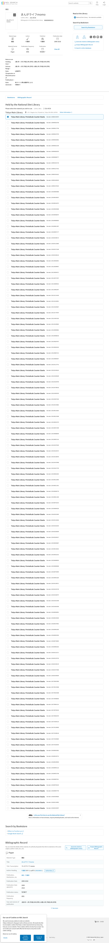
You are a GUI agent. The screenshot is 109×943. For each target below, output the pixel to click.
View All (57, 49)
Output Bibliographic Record (83, 45)
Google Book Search (15, 833)
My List (77, 37)
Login (104, 3)
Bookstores (11, 97)
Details (5, 938)
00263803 (39, 870)
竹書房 (24, 870)
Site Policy (52, 937)
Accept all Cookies (39, 937)
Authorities (50, 870)
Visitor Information (66, 112)
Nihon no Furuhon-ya (16, 831)
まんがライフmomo (28, 862)
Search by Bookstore (88, 27)
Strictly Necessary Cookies (25, 937)
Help (97, 3)
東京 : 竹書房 (25, 875)
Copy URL (84, 37)
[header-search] (80, 3)
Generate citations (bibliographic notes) (86, 42)
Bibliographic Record (24, 97)
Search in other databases (82, 48)
